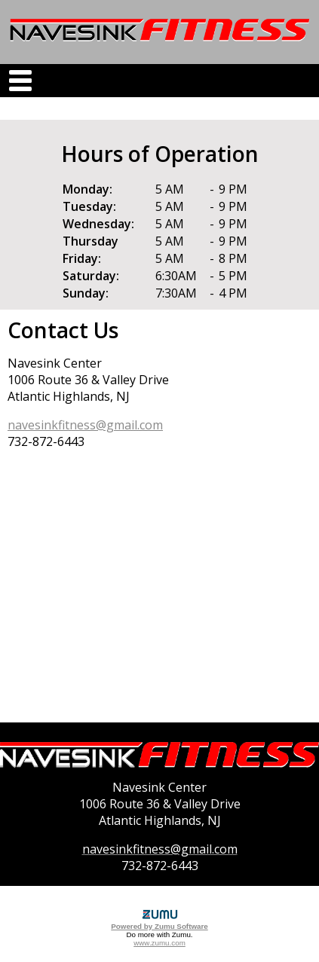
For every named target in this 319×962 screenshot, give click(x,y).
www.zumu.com (159, 943)
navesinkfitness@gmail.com (85, 425)
